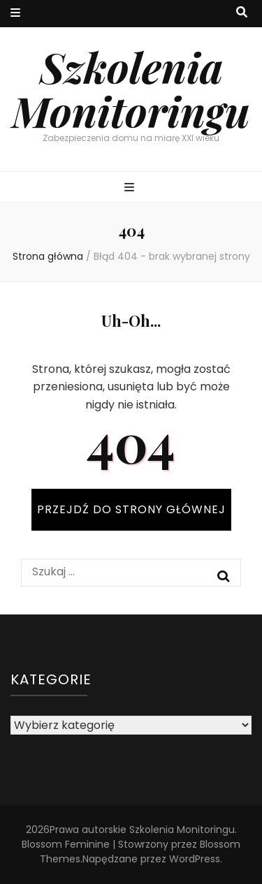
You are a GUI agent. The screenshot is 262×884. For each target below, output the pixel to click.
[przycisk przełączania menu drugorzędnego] (15, 13)
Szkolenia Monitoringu (131, 88)
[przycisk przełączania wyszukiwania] (241, 12)
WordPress (194, 859)
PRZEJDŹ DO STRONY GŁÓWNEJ (131, 509)
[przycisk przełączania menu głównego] (131, 188)
